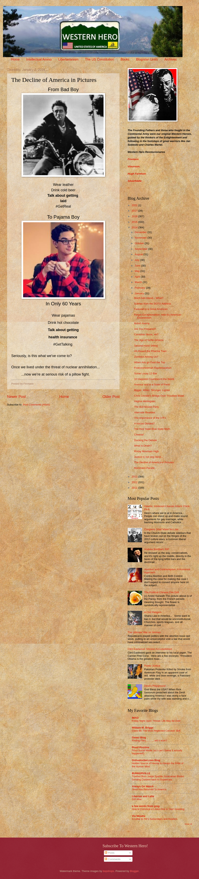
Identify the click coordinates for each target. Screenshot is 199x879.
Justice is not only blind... (148, 456)
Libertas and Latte (143, 796)
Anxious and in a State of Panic (152, 384)
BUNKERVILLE (141, 773)
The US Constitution (99, 59)
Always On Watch (143, 786)
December (141, 232)
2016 (135, 216)
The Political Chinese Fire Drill (161, 592)
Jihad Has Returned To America (149, 789)
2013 (135, 476)
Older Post (111, 397)
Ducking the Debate (145, 440)
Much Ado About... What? (148, 298)
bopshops (108, 871)
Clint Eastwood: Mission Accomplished (150, 649)
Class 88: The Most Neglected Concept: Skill (156, 730)
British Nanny (142, 323)
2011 (135, 487)
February (140, 287)
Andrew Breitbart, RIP (156, 549)
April (138, 276)
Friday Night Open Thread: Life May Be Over (156, 720)
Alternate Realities (144, 412)
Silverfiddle (135, 180)
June (138, 265)
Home (15, 59)
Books (125, 59)
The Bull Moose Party (146, 406)
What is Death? (143, 445)
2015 (135, 221)
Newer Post (16, 397)
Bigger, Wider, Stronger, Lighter (152, 390)
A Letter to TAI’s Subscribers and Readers (154, 819)
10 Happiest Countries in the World (154, 379)
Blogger (134, 871)
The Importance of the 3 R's (150, 417)
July (137, 259)
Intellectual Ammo (39, 59)
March (139, 282)
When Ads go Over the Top (149, 362)
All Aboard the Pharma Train (150, 351)
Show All (188, 824)
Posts (109, 852)
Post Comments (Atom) (36, 404)
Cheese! (139, 434)
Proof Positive (140, 747)
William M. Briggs (142, 727)
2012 (135, 482)
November (141, 237)
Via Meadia (138, 815)
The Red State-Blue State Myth (152, 428)
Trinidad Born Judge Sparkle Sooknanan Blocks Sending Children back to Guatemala (158, 778)
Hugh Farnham (137, 173)
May (137, 271)
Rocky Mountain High (146, 451)
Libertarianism (68, 59)
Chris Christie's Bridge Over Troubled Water (159, 395)
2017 (135, 210)
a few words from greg (145, 806)
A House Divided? (144, 423)
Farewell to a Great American (151, 309)
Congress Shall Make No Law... (162, 529)
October (140, 243)
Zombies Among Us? (146, 356)
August (139, 254)
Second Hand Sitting (146, 345)
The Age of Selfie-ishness (148, 340)
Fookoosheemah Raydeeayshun (152, 367)
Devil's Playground (154, 685)
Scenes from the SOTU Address (152, 303)
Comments (112, 859)
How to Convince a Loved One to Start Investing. (158, 809)
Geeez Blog (139, 737)
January (140, 293)
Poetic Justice (152, 665)
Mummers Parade (144, 467)
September (141, 248)
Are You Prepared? (145, 328)
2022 (135, 205)
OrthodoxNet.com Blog (146, 760)
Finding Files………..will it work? (149, 740)
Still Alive (137, 799)
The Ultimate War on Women (144, 632)
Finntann (133, 159)
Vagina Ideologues (144, 401)
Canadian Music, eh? (146, 334)
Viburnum (134, 166)
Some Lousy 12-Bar (145, 373)
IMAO (135, 717)
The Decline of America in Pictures (154, 462)
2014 (135, 227)
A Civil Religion (152, 612)
